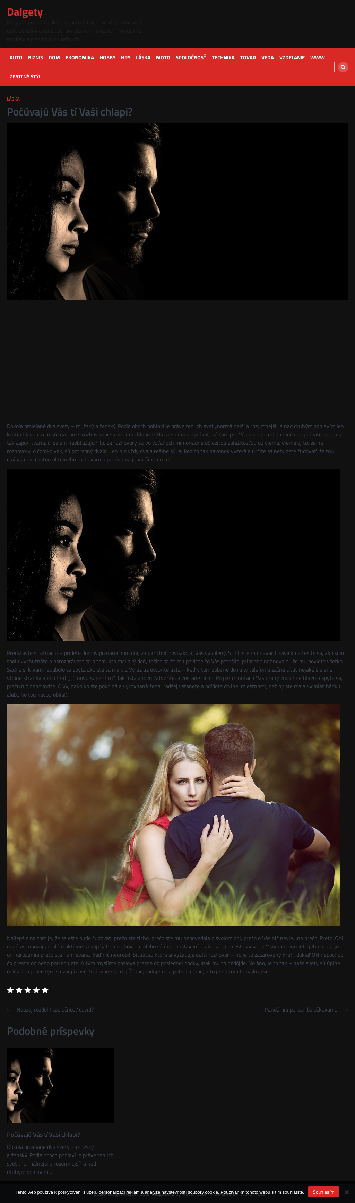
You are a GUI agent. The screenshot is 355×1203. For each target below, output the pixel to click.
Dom (54, 57)
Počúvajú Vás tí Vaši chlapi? (43, 1134)
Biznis (35, 57)
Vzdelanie (292, 57)
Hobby (107, 57)
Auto (16, 57)
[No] (346, 1191)
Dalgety (25, 11)
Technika (223, 57)
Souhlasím (324, 1191)
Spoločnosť (191, 57)
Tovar (248, 57)
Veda (267, 57)
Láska (143, 57)
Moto (163, 57)
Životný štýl (25, 76)
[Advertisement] (177, 353)
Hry (125, 57)
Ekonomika (80, 57)
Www (317, 57)
